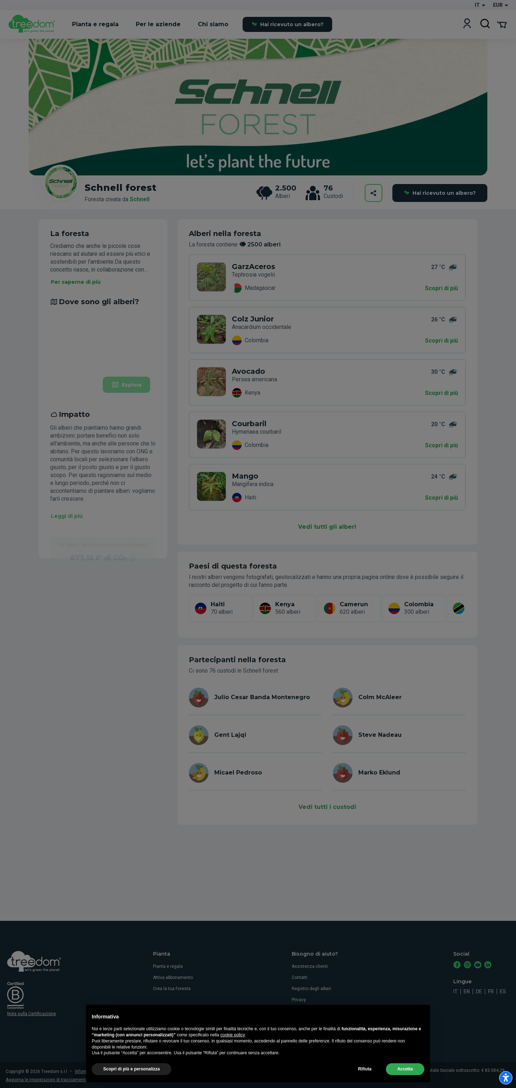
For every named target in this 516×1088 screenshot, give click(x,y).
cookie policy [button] (232, 1051)
